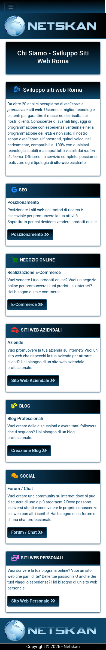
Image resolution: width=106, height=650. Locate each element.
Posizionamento (30, 234)
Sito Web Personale (33, 601)
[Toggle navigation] (10, 6)
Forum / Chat (27, 532)
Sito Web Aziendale (33, 380)
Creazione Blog (29, 450)
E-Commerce (27, 304)
